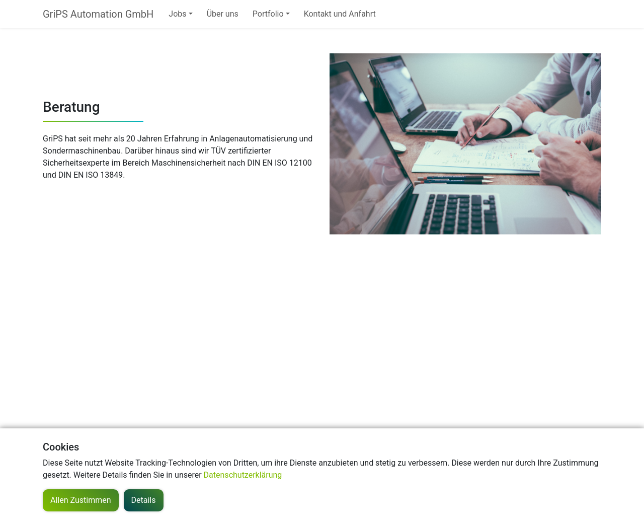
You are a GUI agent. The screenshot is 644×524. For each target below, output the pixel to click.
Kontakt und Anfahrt (340, 14)
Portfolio (268, 14)
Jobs (177, 14)
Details (143, 500)
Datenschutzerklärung (243, 475)
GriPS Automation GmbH (98, 14)
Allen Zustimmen (80, 500)
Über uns (222, 14)
